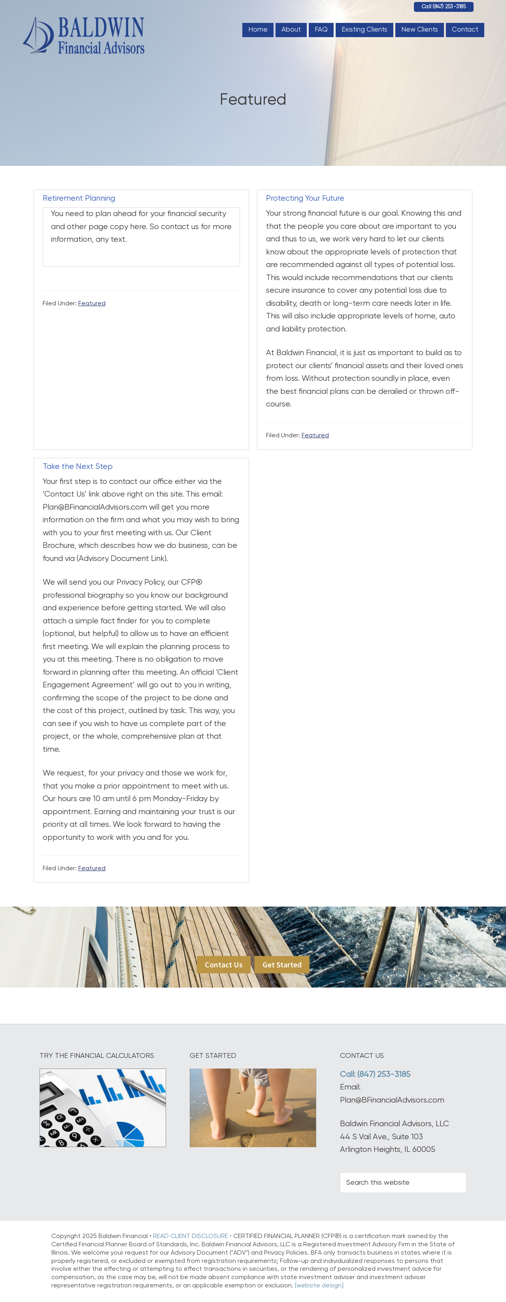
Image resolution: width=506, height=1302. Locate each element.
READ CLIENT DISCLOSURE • (193, 1236)
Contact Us (224, 964)
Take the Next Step (78, 467)
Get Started (282, 964)
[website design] (319, 1286)
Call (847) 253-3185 (444, 6)
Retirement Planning (79, 198)
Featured (92, 304)
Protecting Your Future (305, 198)
